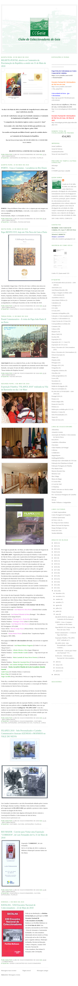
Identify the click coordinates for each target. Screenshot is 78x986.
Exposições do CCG (25, 722)
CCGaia (54, 311)
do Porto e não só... (57, 520)
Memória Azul (56, 474)
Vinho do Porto (56, 420)
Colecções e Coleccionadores (21, 309)
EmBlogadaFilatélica (58, 458)
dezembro (59, 593)
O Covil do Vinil (57, 484)
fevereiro (58, 668)
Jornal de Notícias (57, 149)
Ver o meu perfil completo (62, 218)
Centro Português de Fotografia (61, 515)
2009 (55, 674)
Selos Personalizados (58, 415)
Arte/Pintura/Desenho (58, 290)
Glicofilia (54, 373)
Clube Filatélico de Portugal (60, 447)
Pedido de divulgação (58, 386)
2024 (55, 549)
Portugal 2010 (56, 396)
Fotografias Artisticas (58, 370)
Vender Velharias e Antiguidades (61, 502)
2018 (55, 567)
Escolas (54, 337)
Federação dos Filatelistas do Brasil (62, 463)
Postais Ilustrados (57, 492)
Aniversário (55, 287)
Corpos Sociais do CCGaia (60, 321)
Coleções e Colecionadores (60, 318)
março (58, 665)
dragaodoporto (56, 455)
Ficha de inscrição (57, 355)
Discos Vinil (55, 334)
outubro (58, 599)
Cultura (32, 158)
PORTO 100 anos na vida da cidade (62, 489)
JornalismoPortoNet (58, 151)
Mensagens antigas (42, 970)
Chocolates (55, 445)
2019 (55, 564)
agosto (58, 605)
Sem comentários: (9, 156)
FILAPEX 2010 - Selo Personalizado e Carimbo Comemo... (63, 645)
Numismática (56, 383)
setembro (59, 602)
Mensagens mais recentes (8, 970)
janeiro (58, 671)
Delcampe (55, 165)
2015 (55, 576)
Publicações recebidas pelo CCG (61, 409)
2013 (55, 582)
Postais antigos (24, 222)
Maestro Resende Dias (58, 471)
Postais (54, 399)
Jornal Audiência (57, 146)
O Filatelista (55, 487)
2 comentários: (8, 961)
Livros (43, 309)
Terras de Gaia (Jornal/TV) (60, 154)
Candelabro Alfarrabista (59, 442)
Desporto (54, 331)
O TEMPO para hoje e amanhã (61, 171)
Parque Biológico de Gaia (59, 528)
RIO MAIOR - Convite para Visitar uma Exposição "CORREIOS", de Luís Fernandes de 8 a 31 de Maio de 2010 (24, 835)
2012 (55, 585)
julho (57, 608)
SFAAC (54, 500)
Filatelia (40, 158)
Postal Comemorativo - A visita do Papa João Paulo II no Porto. (23, 320)
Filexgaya (54, 363)
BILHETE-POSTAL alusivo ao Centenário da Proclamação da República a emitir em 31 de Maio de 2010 (23, 63)
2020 (55, 561)
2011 (55, 588)
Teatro (53, 417)
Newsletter (55, 381)
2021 (55, 558)
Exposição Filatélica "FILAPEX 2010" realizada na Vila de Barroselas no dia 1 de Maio (24, 388)
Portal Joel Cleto (57, 530)
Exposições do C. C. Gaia (59, 342)
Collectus (54, 450)
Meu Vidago (55, 476)
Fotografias (55, 368)
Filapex (54, 357)
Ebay (53, 168)
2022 (55, 555)
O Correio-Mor (56, 481)
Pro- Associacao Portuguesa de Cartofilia (64, 494)
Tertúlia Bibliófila (57, 533)
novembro (59, 596)
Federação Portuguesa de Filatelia (62, 466)
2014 (55, 579)
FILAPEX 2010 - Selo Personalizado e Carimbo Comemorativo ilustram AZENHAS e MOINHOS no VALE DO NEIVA (23, 733)
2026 (55, 543)
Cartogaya (55, 305)
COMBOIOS (56, 453)
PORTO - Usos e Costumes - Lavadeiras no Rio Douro (24, 168)
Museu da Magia (57, 479)
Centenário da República (19, 158)
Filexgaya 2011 (56, 365)
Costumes (13, 222)
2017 (55, 570)
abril (57, 662)
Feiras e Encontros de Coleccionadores (25, 963)
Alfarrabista (55, 429)
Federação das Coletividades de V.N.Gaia (64, 460)
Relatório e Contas (57, 412)
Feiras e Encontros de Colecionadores (63, 352)
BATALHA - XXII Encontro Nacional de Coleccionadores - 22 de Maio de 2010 (18, 906)
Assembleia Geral (57, 297)
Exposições (12, 722)
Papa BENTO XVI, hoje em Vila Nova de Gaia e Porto (24, 232)
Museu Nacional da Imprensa (60, 525)
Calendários (55, 303)
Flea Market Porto (57, 468)
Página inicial (26, 970)
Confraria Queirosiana (58, 517)
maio (57, 614)
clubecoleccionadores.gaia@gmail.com (63, 239)
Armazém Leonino (57, 432)
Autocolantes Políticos (58, 300)
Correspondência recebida (59, 324)
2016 (55, 573)
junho (58, 611)
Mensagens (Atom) (14, 975)
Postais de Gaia (56, 404)
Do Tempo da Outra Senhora (60, 523)
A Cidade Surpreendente (59, 512)
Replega (54, 497)
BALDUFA (55, 439)
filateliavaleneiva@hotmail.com (10, 818)
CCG (53, 308)
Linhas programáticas (58, 376)
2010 (55, 591)
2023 (55, 552)
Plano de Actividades (58, 389)
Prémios (54, 407)
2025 (55, 546)
